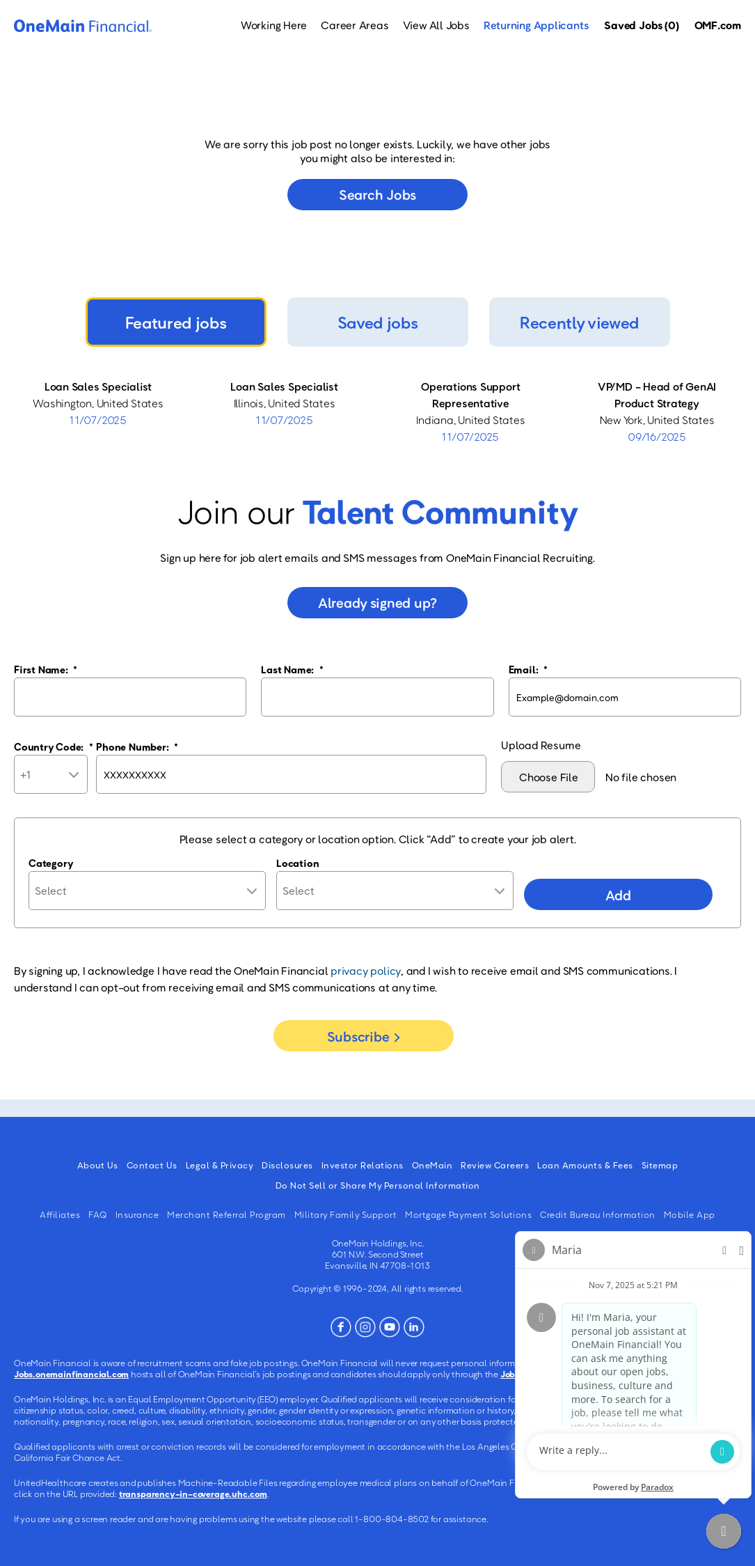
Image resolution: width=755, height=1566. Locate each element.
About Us (97, 1164)
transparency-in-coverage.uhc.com (193, 1493)
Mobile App (689, 1214)
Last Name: (292, 669)
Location (297, 862)
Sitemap (660, 1164)
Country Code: (53, 746)
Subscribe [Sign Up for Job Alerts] (358, 1036)
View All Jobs (436, 25)
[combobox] (395, 890)
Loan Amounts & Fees (585, 1164)
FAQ (97, 1214)
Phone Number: (137, 746)
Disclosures (287, 1164)
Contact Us (152, 1164)
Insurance (137, 1214)
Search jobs (377, 194)
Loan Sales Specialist (98, 386)
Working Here (274, 25)
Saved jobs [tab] (377, 322)
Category (51, 862)
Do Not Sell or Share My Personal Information (378, 1185)
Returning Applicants (536, 25)
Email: (528, 669)
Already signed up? (377, 602)
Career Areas (354, 25)
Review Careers (495, 1164)
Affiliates (60, 1214)
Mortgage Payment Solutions (468, 1214)
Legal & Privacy (220, 1164)
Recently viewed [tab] (579, 322)
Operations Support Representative (470, 394)
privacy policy (366, 971)
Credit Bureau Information (597, 1214)
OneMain (432, 1164)
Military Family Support (345, 1214)
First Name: (45, 669)
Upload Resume (540, 745)
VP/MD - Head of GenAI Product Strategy (657, 394)
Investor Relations (362, 1164)
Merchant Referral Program (226, 1214)
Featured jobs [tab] (176, 322)
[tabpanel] (377, 411)
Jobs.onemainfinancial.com (71, 1373)
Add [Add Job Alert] (617, 894)
